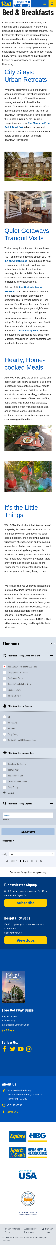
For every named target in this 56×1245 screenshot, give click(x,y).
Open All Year (13, 769)
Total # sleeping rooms (17, 781)
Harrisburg (12, 722)
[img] (5, 1049)
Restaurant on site (15, 775)
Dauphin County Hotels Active (20, 684)
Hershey (11, 728)
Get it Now (7, 1030)
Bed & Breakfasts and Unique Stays (22, 666)
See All (11, 792)
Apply (51, 643)
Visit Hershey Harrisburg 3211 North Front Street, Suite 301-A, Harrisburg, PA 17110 (25, 1094)
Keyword (6, 819)
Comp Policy (13, 787)
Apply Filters (28, 831)
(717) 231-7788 (14, 1105)
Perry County (13, 734)
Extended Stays (14, 689)
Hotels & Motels (14, 695)
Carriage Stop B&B (27, 330)
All (9, 716)
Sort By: (4, 854)
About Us (11, 1112)
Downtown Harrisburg (17, 763)
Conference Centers (16, 678)
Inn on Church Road (15, 261)
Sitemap (16, 1228)
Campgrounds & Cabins (18, 672)
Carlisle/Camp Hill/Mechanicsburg (22, 739)
